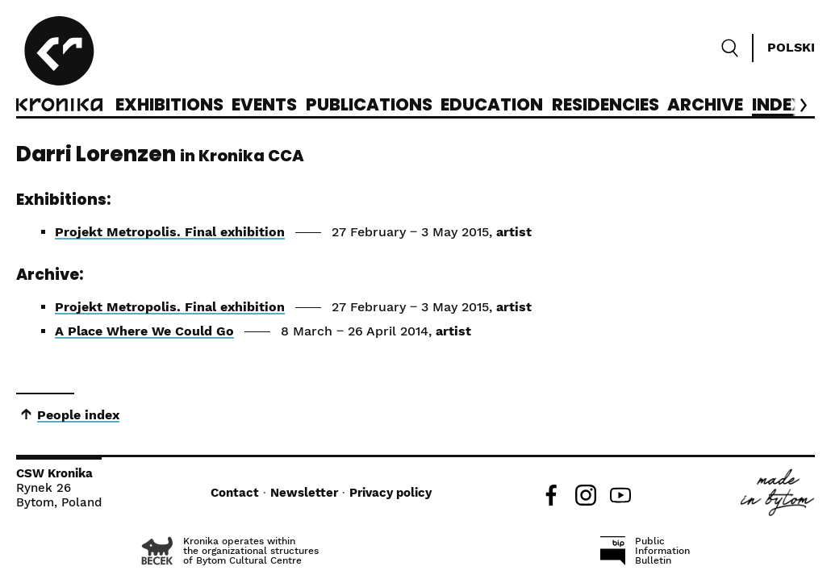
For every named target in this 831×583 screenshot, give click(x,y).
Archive (705, 105)
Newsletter (304, 492)
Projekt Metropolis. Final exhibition (170, 231)
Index (778, 105)
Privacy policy (390, 492)
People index (78, 415)
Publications (369, 105)
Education (492, 105)
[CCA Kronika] (59, 66)
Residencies (605, 105)
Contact (235, 492)
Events (264, 105)
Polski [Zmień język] (791, 47)
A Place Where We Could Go (144, 331)
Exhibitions (169, 105)
